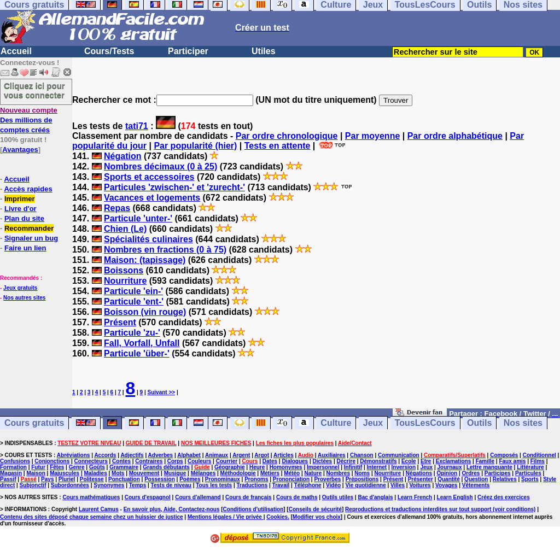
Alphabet (189, 455)
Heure (257, 467)
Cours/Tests (109, 51)
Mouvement (144, 473)
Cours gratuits (34, 423)
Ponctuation (124, 479)
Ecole (408, 461)
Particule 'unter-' (138, 218)
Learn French (415, 497)
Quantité (449, 479)
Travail (281, 485)
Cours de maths (297, 497)
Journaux (450, 467)
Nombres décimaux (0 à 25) (160, 166)
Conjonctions (51, 461)
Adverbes (160, 455)
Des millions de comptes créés (28, 120)
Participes (498, 473)
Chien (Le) (125, 228)
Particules (528, 473)
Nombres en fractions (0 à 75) (165, 249)
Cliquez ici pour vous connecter (34, 90)
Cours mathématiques (91, 497)
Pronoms (256, 479)
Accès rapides (28, 189)
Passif (8, 479)
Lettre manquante (489, 467)
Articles (283, 455)
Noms (362, 473)
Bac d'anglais (375, 497)
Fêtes (57, 467)
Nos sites (523, 423)
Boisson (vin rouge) (145, 312)
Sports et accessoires (149, 177)
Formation (13, 467)
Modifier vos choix (317, 517)
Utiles (264, 51)
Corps (175, 461)
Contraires (148, 461)
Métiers (269, 473)
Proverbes (327, 479)
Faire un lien (25, 248)
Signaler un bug (31, 238)
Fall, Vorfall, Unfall (141, 343)
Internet (377, 467)
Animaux (216, 455)
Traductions (252, 485)
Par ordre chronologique (287, 136)
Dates (269, 461)
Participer (188, 51)
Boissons (123, 270)
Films (537, 461)
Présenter (420, 479)
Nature (313, 473)
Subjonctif (33, 485)
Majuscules (64, 473)
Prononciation (291, 479)
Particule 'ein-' (133, 291)
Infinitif (353, 467)
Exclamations (453, 461)
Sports (530, 479)
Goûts (97, 467)
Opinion (446, 473)
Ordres (471, 473)
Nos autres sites (24, 298)
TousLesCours (425, 423)
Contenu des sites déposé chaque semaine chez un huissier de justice (91, 517)
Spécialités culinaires (148, 239)
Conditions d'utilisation (253, 509)
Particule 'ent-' (134, 301)
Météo (292, 473)
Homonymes (286, 467)
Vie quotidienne (365, 485)
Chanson (362, 455)
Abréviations (73, 455)
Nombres (338, 473)
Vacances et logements (152, 197)
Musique (175, 473)
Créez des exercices (503, 497)
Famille (485, 461)
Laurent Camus (99, 509)
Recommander (29, 228)
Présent (120, 322)
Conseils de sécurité (315, 509)
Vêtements (476, 485)
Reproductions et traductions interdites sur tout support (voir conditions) (440, 509)
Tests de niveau (171, 485)
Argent (241, 455)
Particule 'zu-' (132, 332)
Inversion (404, 467)
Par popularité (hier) (195, 145)
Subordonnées (70, 485)
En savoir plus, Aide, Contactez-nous (172, 509)
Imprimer (19, 199)
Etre (426, 461)
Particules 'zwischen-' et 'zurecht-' (174, 187)
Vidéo (333, 485)
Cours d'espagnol (148, 497)
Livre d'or (20, 208)
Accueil (16, 51)
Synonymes (109, 485)
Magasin (11, 473)
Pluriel (67, 479)
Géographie (229, 467)
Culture (335, 423)
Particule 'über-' (137, 353)
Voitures (419, 485)
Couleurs (199, 461)
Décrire (345, 461)
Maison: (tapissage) (144, 260)
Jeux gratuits (20, 288)
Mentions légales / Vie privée (226, 517)
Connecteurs (91, 461)
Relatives (505, 479)
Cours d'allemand (198, 497)
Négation (122, 156)
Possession (159, 479)
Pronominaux (222, 479)
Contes (121, 461)
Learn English (455, 497)
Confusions (15, 461)
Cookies (277, 517)
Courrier (226, 461)
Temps (138, 485)
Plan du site (24, 218)
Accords (105, 455)
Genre (77, 467)
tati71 (136, 126)
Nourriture (125, 280)
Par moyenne (372, 136)
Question (476, 479)
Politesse (92, 479)
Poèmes (189, 479)
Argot (261, 455)
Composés (504, 455)
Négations (419, 473)
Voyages (446, 485)
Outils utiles (337, 497)
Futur (38, 467)
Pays (47, 479)
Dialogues (295, 461)
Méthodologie (238, 473)
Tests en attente (277, 145)
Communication (398, 455)
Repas (117, 208)
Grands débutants (166, 467)
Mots (118, 473)
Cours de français (248, 497)
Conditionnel (539, 455)
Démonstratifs (378, 461)
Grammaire (123, 467)
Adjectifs (131, 455)
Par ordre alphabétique (455, 136)
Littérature (530, 467)
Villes (397, 485)
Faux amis (512, 461)
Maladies (95, 473)
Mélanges (203, 473)
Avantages (20, 149)
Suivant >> (162, 392)
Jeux (373, 423)
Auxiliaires (332, 455)
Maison (35, 473)
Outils (479, 423)
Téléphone (308, 485)
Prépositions (362, 479)
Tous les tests (214, 485)
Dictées (322, 461)
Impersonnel (323, 467)
